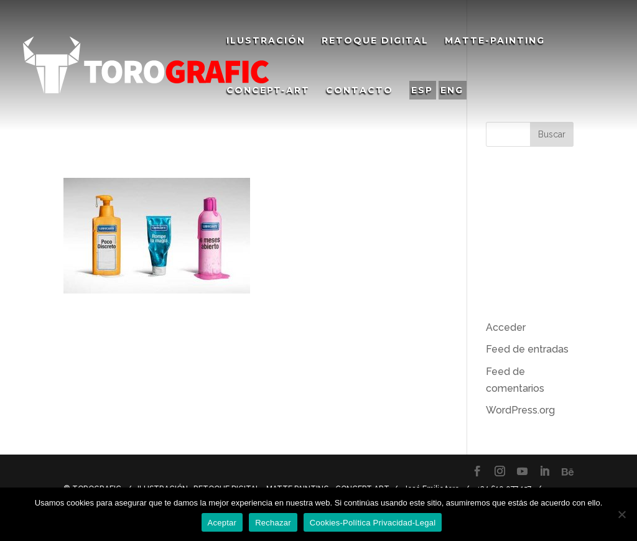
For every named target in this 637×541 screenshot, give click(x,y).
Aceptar (222, 522)
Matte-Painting (495, 41)
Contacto (359, 91)
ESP (422, 90)
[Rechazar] (621, 514)
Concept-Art (268, 91)
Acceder (506, 327)
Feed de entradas (527, 349)
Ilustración (265, 41)
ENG (451, 90)
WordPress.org (520, 410)
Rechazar (273, 522)
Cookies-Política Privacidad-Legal (373, 522)
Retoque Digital (375, 41)
